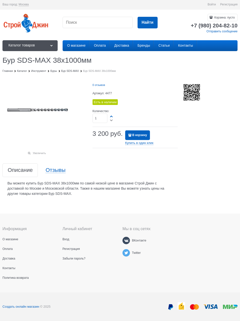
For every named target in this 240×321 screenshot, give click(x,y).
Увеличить (39, 153)
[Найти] (148, 22)
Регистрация (229, 4)
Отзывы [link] (56, 170)
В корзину (139, 135)
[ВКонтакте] (126, 240)
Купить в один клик (139, 143)
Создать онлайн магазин (20, 306)
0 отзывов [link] (99, 84)
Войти (212, 4)
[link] (24, 4)
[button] (112, 116)
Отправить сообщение (222, 31)
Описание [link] (20, 170)
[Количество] (100, 118)
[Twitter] (126, 253)
